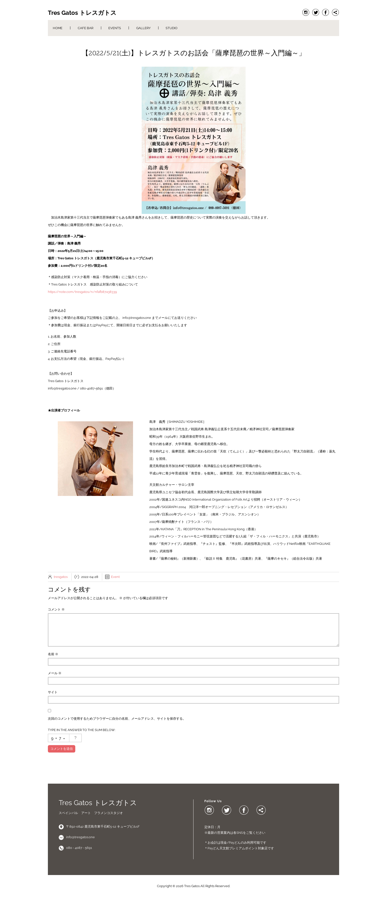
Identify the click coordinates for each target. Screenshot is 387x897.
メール (54, 673)
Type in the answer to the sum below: (81, 730)
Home (57, 28)
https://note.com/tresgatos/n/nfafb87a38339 (82, 292)
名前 (53, 654)
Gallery (143, 28)
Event (115, 577)
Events (114, 28)
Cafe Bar (85, 28)
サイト (53, 692)
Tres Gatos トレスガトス (82, 12)
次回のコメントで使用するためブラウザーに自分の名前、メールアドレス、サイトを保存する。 (117, 718)
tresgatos (61, 577)
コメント (56, 609)
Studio (171, 28)
